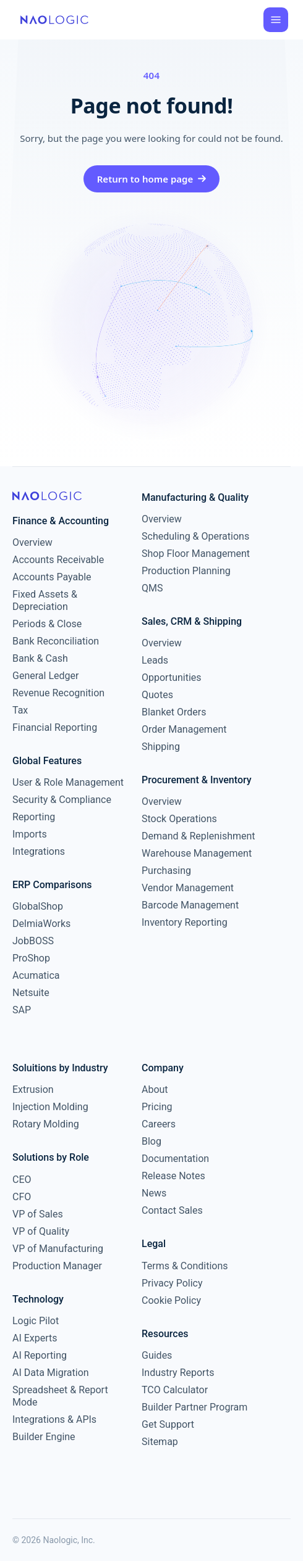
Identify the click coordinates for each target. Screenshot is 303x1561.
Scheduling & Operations (195, 536)
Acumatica (36, 975)
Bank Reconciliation (55, 641)
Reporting (33, 817)
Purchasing (166, 870)
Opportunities (172, 677)
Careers (159, 1124)
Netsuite (30, 993)
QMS (152, 588)
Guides (157, 1355)
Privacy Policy (172, 1283)
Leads (155, 660)
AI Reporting (39, 1355)
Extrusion (33, 1089)
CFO (21, 1197)
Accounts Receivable (58, 560)
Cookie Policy (171, 1300)
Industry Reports (178, 1372)
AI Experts (35, 1338)
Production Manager (57, 1266)
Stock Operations (179, 819)
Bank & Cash (40, 658)
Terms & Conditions (185, 1266)
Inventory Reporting (185, 922)
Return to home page (152, 179)
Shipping (161, 746)
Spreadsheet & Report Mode (60, 1396)
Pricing (157, 1107)
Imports (29, 834)
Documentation (175, 1158)
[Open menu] (275, 19)
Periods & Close (47, 624)
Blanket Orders (174, 712)
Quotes (157, 695)
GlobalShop (37, 906)
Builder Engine (43, 1437)
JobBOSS (33, 941)
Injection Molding (50, 1107)
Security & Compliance (61, 799)
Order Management (184, 729)
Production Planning (186, 571)
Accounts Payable (52, 577)
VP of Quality (40, 1231)
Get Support (168, 1424)
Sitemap (160, 1442)
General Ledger (45, 676)
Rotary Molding (45, 1124)
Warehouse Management (197, 853)
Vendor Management (188, 888)
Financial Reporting (54, 727)
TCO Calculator (175, 1390)
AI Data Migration (50, 1372)
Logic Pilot (35, 1321)
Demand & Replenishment (198, 836)
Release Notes (173, 1176)
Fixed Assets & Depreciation (44, 600)
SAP (21, 1010)
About (155, 1089)
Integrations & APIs (54, 1419)
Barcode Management (190, 905)
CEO (22, 1179)
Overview (32, 542)
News (154, 1193)
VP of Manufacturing (57, 1248)
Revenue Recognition (58, 693)
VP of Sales (37, 1214)
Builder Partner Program (194, 1407)
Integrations (38, 851)
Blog (151, 1141)
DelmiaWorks (41, 923)
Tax (20, 710)
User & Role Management (68, 782)
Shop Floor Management (196, 553)
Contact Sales (172, 1210)
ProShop (31, 958)
